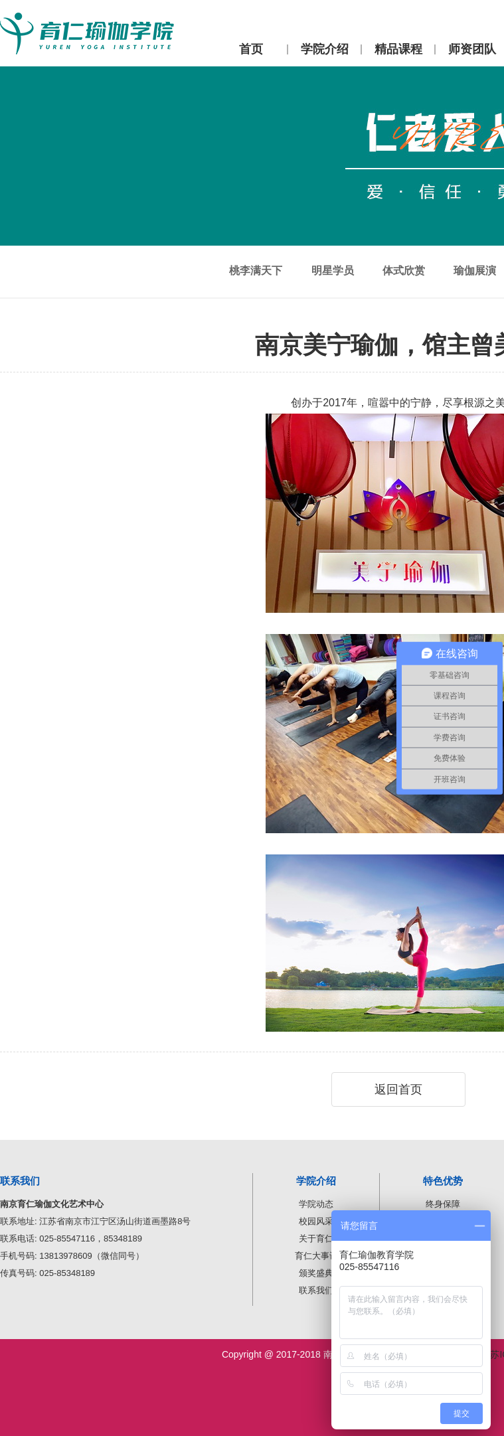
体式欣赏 (403, 270)
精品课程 (398, 49)
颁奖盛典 (316, 1273)
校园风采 (316, 1221)
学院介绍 (325, 49)
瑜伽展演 (475, 270)
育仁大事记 (316, 1256)
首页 (251, 49)
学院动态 (316, 1204)
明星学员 (332, 270)
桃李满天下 (255, 270)
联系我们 (316, 1290)
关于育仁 (316, 1238)
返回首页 (398, 1089)
